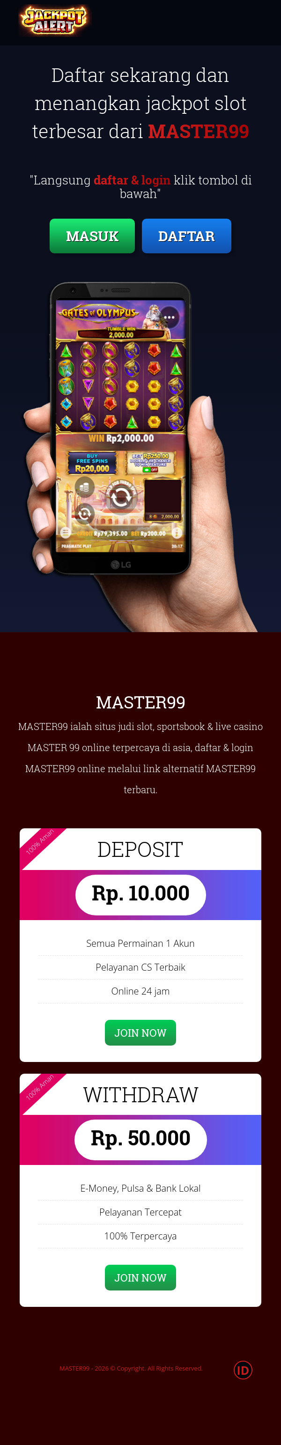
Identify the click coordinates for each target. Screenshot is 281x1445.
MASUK (92, 236)
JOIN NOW (140, 1033)
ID (243, 1370)
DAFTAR (186, 236)
